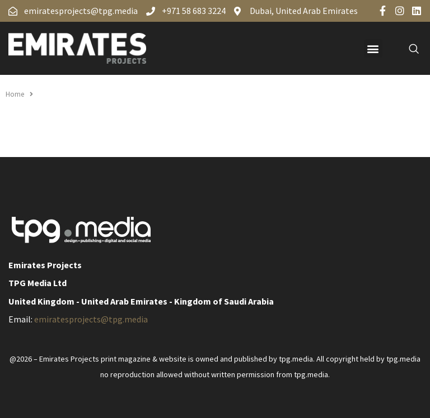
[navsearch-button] (407, 48)
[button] (373, 48)
